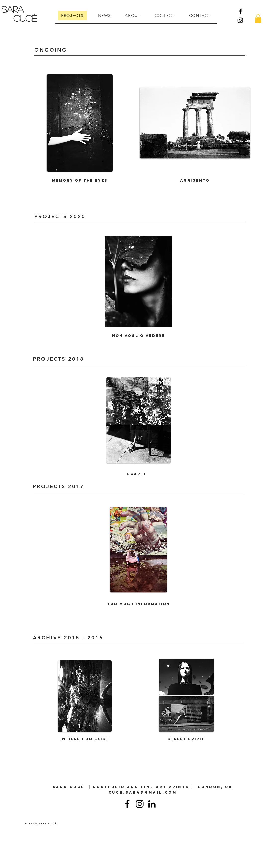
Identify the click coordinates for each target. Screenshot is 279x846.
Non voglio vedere (138, 335)
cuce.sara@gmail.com (143, 792)
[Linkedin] (152, 804)
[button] (258, 18)
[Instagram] (240, 20)
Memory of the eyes (80, 180)
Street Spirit (186, 738)
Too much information (138, 603)
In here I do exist (84, 738)
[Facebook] (240, 11)
